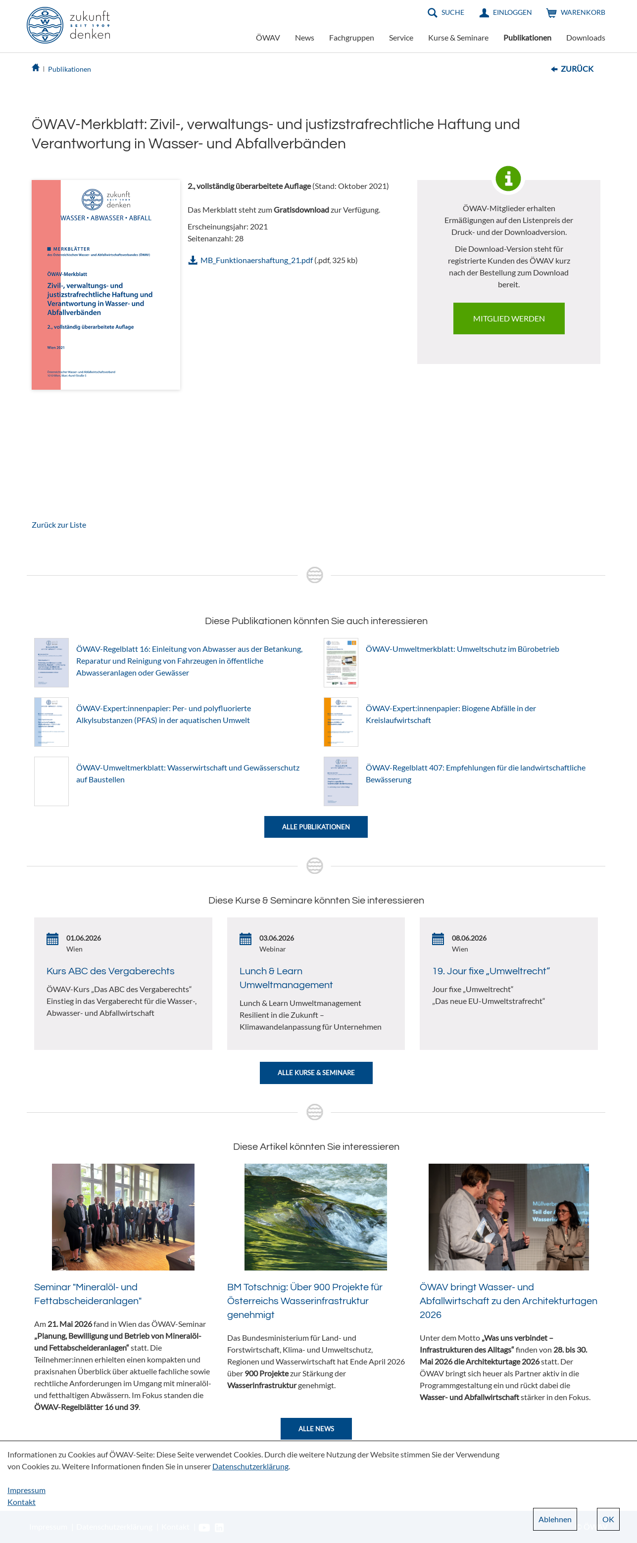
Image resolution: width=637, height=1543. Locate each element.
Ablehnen (555, 1519)
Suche (452, 12)
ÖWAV (268, 37)
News (304, 37)
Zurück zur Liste (59, 524)
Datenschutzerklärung (250, 1466)
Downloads (585, 37)
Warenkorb (583, 12)
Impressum (26, 1490)
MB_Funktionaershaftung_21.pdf (256, 260)
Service (401, 37)
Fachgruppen (351, 37)
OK (608, 1519)
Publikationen (527, 37)
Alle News (316, 1429)
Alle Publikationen (316, 827)
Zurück (577, 68)
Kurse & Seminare (458, 37)
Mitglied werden (509, 318)
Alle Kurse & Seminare (316, 1073)
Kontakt (21, 1501)
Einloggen (512, 12)
